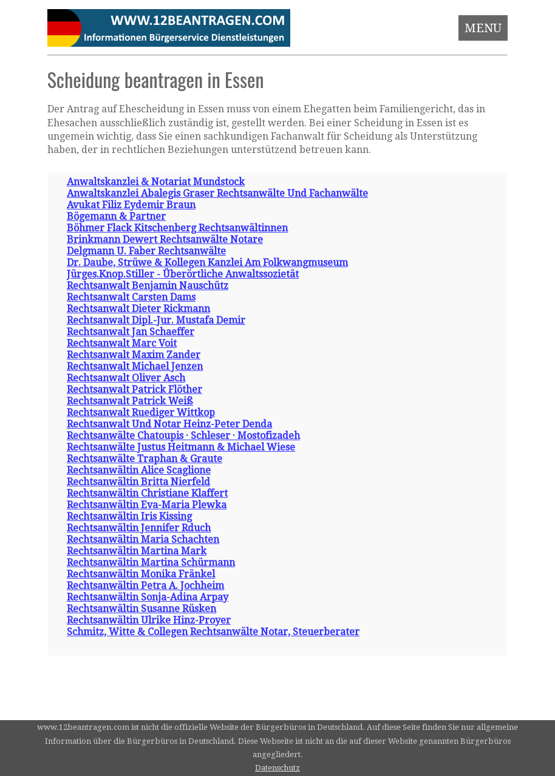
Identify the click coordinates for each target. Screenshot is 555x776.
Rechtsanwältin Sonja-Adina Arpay (147, 597)
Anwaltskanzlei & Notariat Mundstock (156, 182)
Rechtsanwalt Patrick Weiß (130, 401)
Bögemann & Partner (116, 216)
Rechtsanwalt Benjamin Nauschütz (147, 285)
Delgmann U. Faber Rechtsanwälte (146, 251)
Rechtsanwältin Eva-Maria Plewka (146, 505)
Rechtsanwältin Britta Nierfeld (138, 482)
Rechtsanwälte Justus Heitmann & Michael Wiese (181, 447)
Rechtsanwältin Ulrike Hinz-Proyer (149, 620)
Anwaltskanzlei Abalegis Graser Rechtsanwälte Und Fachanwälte (217, 193)
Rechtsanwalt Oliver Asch (126, 378)
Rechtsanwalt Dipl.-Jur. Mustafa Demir (156, 320)
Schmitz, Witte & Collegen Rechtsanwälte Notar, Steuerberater (213, 632)
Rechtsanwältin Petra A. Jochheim (145, 585)
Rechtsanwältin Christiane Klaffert (147, 493)
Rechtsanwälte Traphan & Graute (144, 459)
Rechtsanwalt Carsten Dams (131, 297)
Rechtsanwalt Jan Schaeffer (130, 332)
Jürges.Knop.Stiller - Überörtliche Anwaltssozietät (183, 274)
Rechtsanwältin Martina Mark (136, 551)
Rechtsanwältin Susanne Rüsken (141, 608)
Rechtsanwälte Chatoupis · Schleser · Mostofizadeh (183, 435)
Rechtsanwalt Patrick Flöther (134, 389)
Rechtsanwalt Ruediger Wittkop (141, 412)
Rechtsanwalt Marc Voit (122, 343)
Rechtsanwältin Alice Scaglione (139, 470)
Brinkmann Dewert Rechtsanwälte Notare (165, 239)
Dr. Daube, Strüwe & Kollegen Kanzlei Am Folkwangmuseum (207, 262)
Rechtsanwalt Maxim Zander (133, 355)
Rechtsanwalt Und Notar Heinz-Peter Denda (169, 424)
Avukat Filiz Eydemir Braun (131, 205)
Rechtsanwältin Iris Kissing (129, 516)
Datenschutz (277, 767)
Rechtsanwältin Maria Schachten (143, 539)
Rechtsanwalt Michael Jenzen (135, 366)
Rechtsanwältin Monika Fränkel (141, 574)
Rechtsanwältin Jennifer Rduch (139, 528)
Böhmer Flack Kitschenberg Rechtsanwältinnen (177, 228)
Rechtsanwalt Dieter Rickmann (138, 309)
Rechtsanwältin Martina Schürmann (151, 562)
